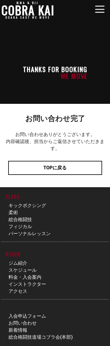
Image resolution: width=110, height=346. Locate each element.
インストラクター (27, 284)
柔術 (13, 212)
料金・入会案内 (25, 277)
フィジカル (20, 226)
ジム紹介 (18, 263)
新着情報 (18, 330)
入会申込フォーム (27, 316)
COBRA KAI (27, 10)
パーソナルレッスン (30, 233)
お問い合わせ (23, 323)
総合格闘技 (20, 219)
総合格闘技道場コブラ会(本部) (41, 337)
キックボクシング (27, 205)
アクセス (18, 291)
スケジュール (23, 270)
